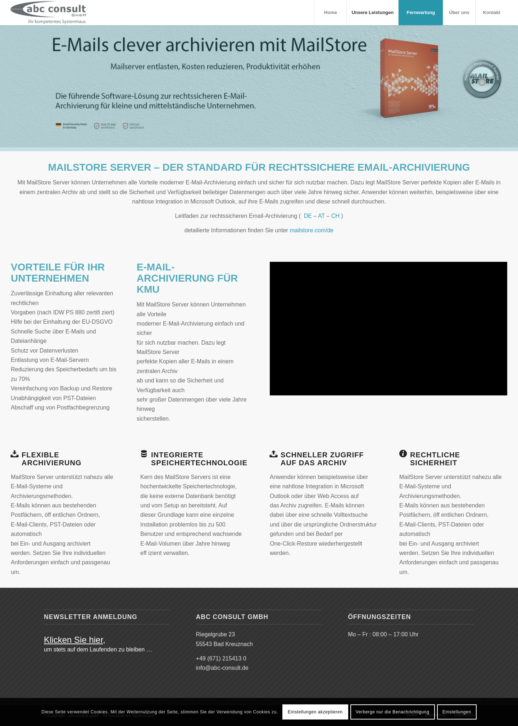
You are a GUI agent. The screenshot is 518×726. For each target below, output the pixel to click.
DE (308, 216)
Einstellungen (456, 711)
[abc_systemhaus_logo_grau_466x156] (48, 12)
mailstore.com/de (311, 230)
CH (335, 216)
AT (321, 216)
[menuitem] (330, 12)
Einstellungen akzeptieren (315, 711)
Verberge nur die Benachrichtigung (393, 711)
